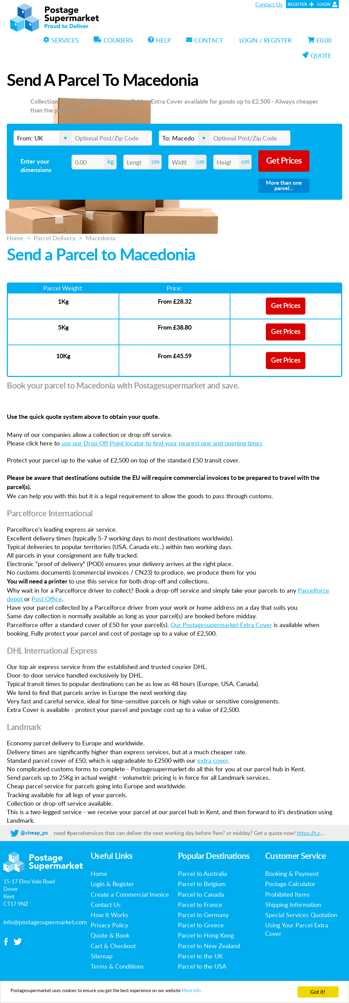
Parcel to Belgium (202, 884)
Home (15, 238)
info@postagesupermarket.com (45, 922)
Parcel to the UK (200, 956)
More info (244, 992)
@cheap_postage (40, 833)
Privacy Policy (109, 925)
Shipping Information (293, 904)
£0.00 (319, 40)
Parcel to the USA (202, 966)
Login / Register (265, 40)
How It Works (109, 915)
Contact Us (269, 4)
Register (297, 4)
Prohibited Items (287, 894)
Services (61, 40)
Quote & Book (110, 935)
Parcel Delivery (54, 238)
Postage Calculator (290, 884)
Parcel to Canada (201, 894)
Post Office (47, 599)
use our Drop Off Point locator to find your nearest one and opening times (161, 443)
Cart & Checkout (113, 946)
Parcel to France (200, 904)
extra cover (212, 760)
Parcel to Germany (203, 915)
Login (323, 4)
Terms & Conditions (117, 966)
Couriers (113, 40)
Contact (204, 40)
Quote (316, 55)
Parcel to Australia (202, 873)
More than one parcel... (284, 185)
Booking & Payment (292, 873)
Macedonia (101, 238)
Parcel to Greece (201, 925)
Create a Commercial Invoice (130, 894)
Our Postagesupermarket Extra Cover (221, 625)
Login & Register (112, 884)
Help (159, 40)
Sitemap (101, 956)
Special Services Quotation (301, 915)
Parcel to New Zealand (209, 946)
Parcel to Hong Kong (206, 935)
